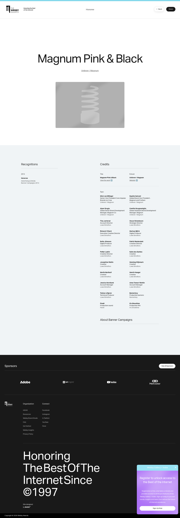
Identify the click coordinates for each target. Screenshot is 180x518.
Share (171, 9)
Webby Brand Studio (30, 418)
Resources (27, 414)
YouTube (45, 422)
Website (132, 180)
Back (159, 9)
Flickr (44, 426)
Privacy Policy (28, 434)
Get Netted (27, 426)
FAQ (24, 422)
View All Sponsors (167, 366)
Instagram (46, 414)
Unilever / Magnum (90, 71)
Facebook (45, 410)
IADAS (25, 410)
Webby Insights (28, 430)
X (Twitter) (45, 418)
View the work (105, 180)
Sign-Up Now (157, 508)
